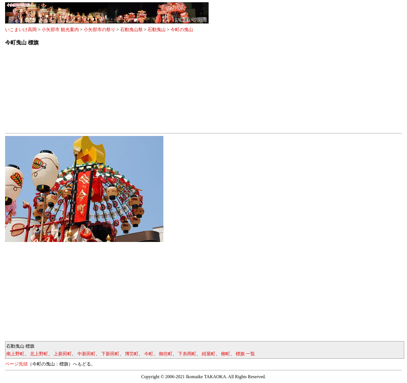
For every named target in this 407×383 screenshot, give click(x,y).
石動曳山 (157, 29)
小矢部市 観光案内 (60, 29)
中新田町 (86, 353)
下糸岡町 (187, 353)
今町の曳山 (181, 29)
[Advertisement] (174, 91)
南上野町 (15, 353)
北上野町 (39, 353)
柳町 (225, 353)
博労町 (131, 353)
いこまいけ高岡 (21, 29)
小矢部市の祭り (99, 29)
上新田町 (63, 353)
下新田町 (110, 353)
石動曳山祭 (131, 29)
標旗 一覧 (245, 353)
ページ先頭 (16, 364)
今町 (148, 353)
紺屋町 (208, 353)
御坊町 (165, 353)
